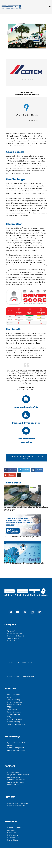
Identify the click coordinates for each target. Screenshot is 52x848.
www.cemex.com (26, 79)
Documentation (13, 837)
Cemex (8, 156)
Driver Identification (14, 702)
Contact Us (11, 641)
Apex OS (10, 745)
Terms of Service (13, 662)
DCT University (12, 835)
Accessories (11, 830)
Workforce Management (16, 724)
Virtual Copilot (12, 709)
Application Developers (15, 782)
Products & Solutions (14, 633)
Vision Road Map (13, 638)
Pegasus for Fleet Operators (17, 803)
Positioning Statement (15, 636)
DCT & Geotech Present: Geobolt (24, 563)
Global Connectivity (14, 705)
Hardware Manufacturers (16, 780)
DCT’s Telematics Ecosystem (21, 536)
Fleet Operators (13, 772)
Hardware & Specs (13, 828)
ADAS (9, 697)
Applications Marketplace (16, 750)
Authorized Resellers (14, 777)
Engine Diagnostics (14, 712)
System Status (12, 840)
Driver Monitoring (13, 722)
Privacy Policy (27, 662)
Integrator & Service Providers (18, 775)
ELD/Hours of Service (15, 717)
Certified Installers (13, 785)
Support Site (11, 833)
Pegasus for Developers (16, 806)
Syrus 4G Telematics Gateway (18, 743)
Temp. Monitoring (13, 700)
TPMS (9, 707)
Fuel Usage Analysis (14, 719)
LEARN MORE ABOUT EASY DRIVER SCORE (26, 457)
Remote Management (15, 748)
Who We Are (12, 631)
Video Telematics (13, 695)
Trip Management (13, 714)
